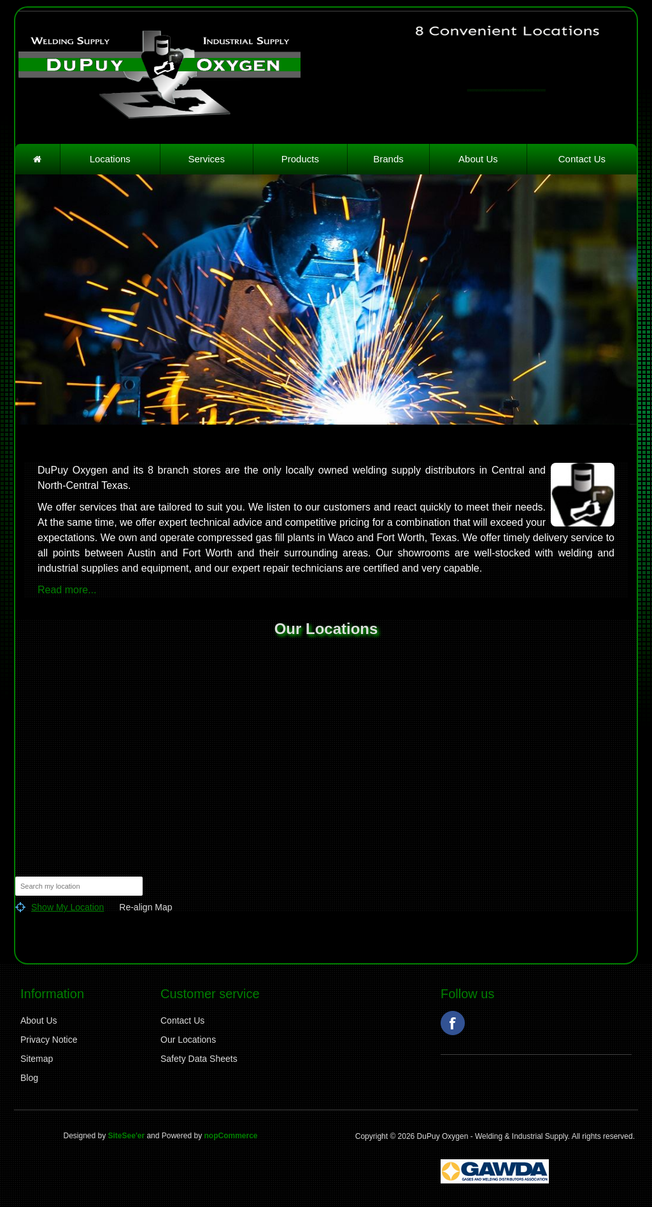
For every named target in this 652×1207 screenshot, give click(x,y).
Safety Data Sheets (198, 1059)
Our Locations (188, 1039)
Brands (388, 158)
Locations (110, 158)
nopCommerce (230, 1135)
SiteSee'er (126, 1135)
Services (206, 158)
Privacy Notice (48, 1039)
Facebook (453, 1023)
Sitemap (36, 1059)
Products (300, 158)
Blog (29, 1078)
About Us (478, 158)
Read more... (67, 589)
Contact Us (582, 158)
